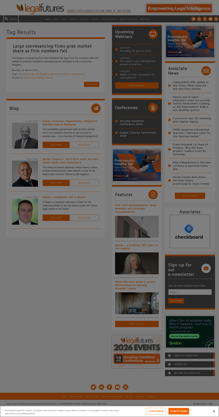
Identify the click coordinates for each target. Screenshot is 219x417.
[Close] (213, 411)
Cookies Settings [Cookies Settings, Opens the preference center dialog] (156, 411)
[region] (109, 411)
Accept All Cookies (178, 411)
